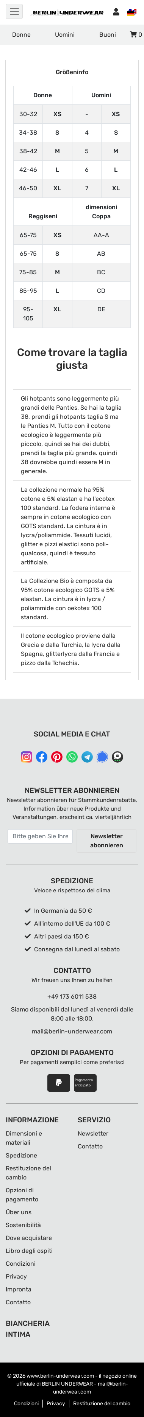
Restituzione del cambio (101, 1403)
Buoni (107, 34)
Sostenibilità (23, 1225)
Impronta (18, 1289)
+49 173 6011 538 (72, 996)
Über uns (18, 1212)
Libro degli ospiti (29, 1250)
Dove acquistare (29, 1237)
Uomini (65, 34)
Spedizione (21, 1155)
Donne (21, 34)
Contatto (18, 1302)
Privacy (16, 1276)
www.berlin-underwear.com (60, 1376)
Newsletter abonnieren (106, 841)
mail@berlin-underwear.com (72, 1031)
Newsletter (93, 1133)
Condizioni (21, 1263)
